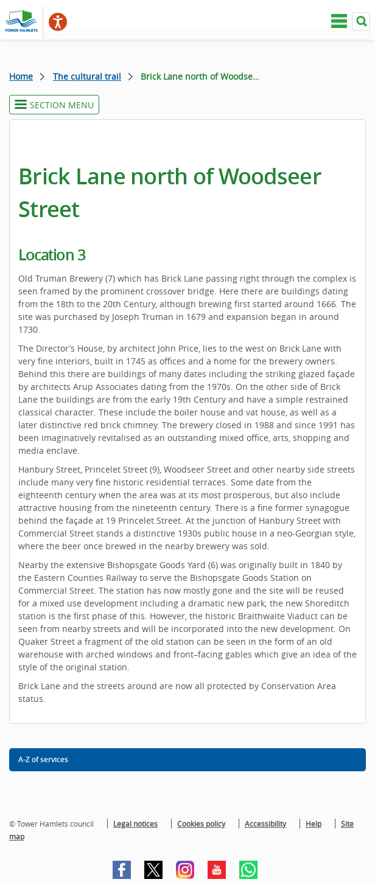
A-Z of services (43, 759)
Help (313, 823)
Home (21, 76)
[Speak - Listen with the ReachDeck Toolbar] (58, 22)
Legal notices (135, 823)
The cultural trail (87, 76)
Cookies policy (201, 823)
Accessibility (265, 823)
